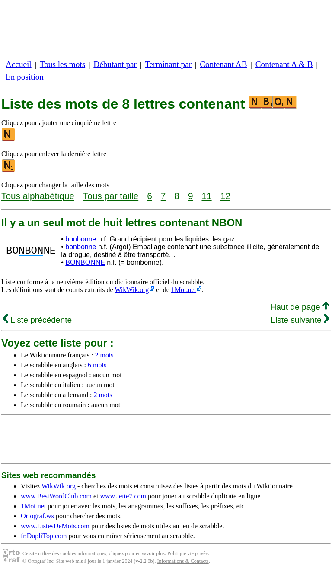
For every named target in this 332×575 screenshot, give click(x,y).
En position (25, 76)
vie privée (197, 553)
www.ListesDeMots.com (55, 526)
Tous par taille (110, 196)
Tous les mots (62, 64)
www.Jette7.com (123, 496)
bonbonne (80, 239)
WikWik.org (132, 289)
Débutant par (115, 64)
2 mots (104, 355)
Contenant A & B (284, 64)
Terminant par (168, 64)
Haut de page (299, 307)
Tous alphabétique (37, 196)
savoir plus (153, 553)
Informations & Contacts (182, 561)
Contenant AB (223, 64)
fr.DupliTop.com (44, 536)
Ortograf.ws (37, 516)
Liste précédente (37, 319)
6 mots (97, 365)
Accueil (19, 64)
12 (225, 196)
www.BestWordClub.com (56, 496)
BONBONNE (85, 262)
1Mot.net (183, 289)
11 (206, 196)
